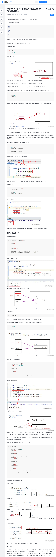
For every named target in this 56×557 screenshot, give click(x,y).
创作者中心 (42, 2)
